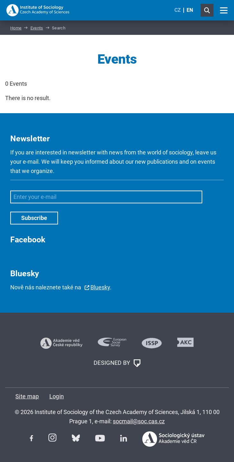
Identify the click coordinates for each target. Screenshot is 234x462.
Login (56, 396)
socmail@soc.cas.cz (139, 421)
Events (36, 28)
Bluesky (100, 287)
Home (15, 28)
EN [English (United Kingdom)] (190, 10)
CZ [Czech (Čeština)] (177, 10)
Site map (27, 396)
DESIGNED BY (117, 363)
